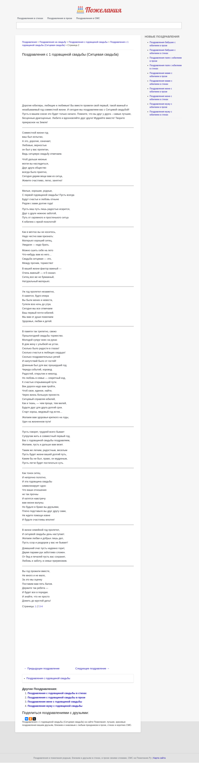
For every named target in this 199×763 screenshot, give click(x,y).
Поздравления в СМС (88, 18)
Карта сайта (159, 758)
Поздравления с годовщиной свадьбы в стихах (57, 693)
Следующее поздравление (92, 669)
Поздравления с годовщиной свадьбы (48, 679)
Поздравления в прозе (59, 18)
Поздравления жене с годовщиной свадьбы (55, 702)
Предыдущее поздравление (42, 669)
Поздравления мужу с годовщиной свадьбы (55, 706)
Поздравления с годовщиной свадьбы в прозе (56, 698)
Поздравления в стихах (30, 18)
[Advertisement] (45, 80)
